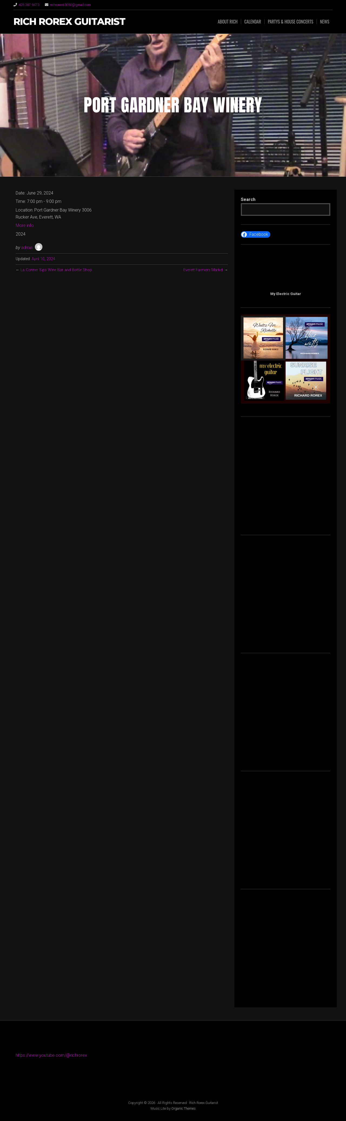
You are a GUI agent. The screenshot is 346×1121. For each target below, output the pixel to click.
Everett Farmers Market (203, 270)
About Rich (227, 21)
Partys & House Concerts (290, 21)
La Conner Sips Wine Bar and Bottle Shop (57, 270)
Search (248, 199)
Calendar (252, 21)
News (324, 21)
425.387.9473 (29, 5)
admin (27, 247)
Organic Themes (183, 1108)
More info (25, 225)
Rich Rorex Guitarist (69, 21)
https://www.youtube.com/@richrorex (51, 1055)
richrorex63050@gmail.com (70, 5)
